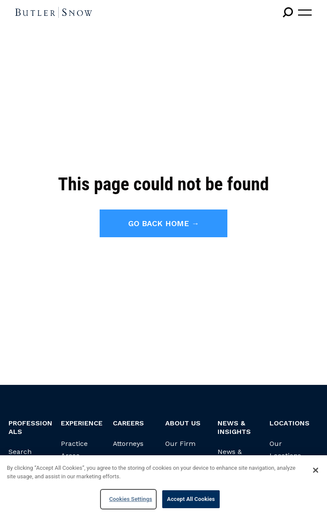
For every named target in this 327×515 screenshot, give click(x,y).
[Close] (315, 470)
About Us (183, 423)
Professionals (30, 427)
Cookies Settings (130, 499)
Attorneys (128, 443)
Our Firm (180, 443)
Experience (82, 423)
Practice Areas (74, 449)
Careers (128, 423)
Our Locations (285, 449)
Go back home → (163, 223)
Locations (290, 423)
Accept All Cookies (191, 499)
